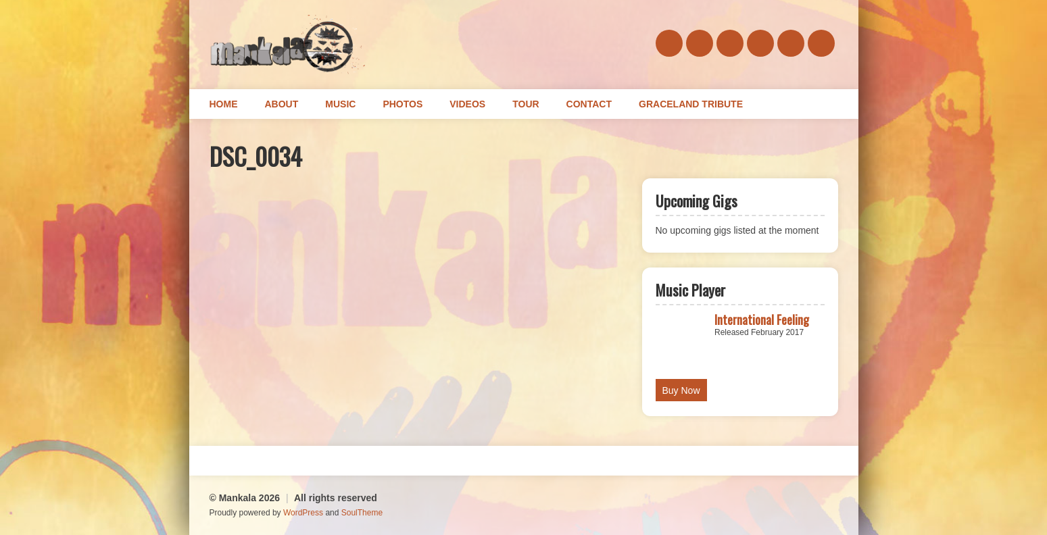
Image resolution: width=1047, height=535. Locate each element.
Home (224, 104)
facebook (669, 43)
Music (340, 104)
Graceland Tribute (691, 104)
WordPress (303, 512)
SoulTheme (362, 512)
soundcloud (699, 43)
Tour (525, 104)
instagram (790, 43)
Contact (589, 104)
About (282, 104)
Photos (402, 104)
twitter (760, 43)
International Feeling (761, 319)
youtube (821, 43)
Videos (467, 104)
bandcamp (730, 43)
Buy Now (681, 390)
